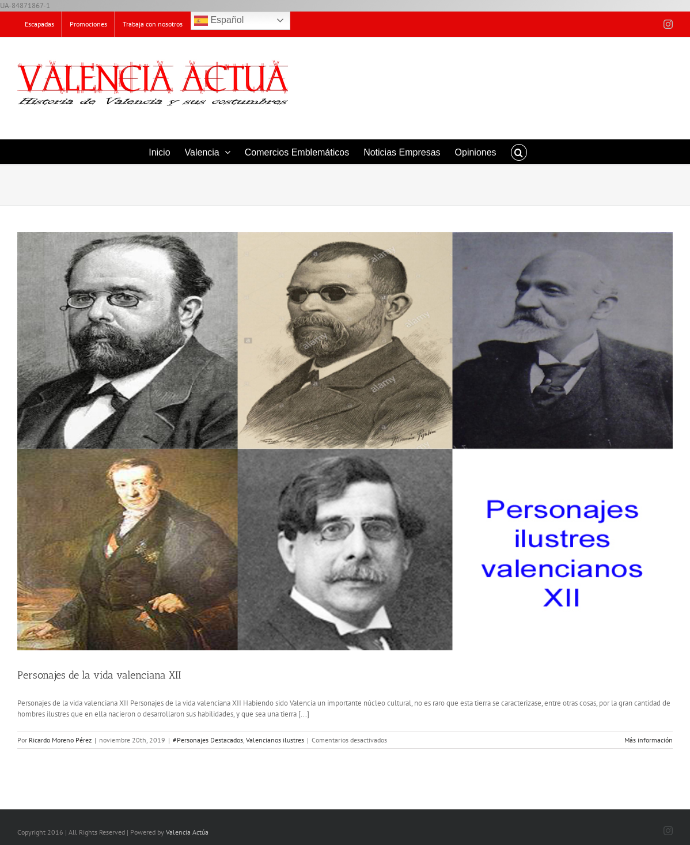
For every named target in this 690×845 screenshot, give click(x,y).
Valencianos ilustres (275, 740)
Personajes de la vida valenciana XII (99, 675)
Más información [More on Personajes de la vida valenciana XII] (648, 740)
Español (219, 21)
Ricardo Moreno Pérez (60, 740)
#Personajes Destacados (208, 740)
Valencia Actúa (187, 832)
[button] (519, 151)
